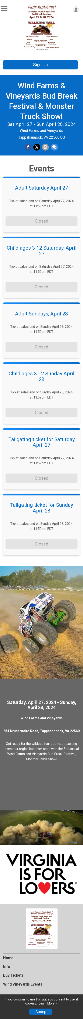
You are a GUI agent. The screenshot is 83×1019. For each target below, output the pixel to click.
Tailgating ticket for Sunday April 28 (41, 508)
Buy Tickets (13, 975)
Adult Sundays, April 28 (41, 314)
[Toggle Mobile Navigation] (4, 8)
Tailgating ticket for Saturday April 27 (41, 442)
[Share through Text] (54, 147)
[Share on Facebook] (28, 147)
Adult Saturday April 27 (41, 188)
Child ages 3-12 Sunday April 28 (41, 376)
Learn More (47, 1003)
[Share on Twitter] (36, 147)
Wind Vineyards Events (22, 984)
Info (6, 966)
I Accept (41, 1012)
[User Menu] (76, 9)
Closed (41, 221)
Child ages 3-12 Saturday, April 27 (41, 250)
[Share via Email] (45, 147)
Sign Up (40, 64)
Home (8, 958)
